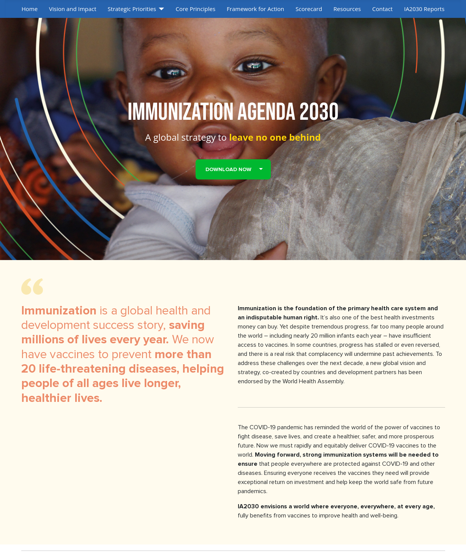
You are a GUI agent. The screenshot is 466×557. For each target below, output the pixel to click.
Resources (347, 9)
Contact (382, 9)
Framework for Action (255, 9)
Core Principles (195, 9)
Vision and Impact (72, 9)
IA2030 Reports (424, 9)
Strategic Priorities (132, 9)
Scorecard (308, 9)
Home (30, 9)
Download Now (228, 169)
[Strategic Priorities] (160, 9)
